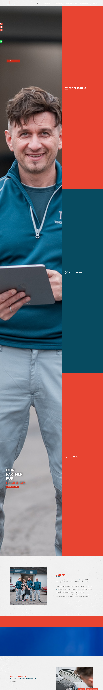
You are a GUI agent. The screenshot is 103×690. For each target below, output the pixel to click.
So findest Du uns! (13, 60)
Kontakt (94, 3)
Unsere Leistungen (71, 3)
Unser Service (58, 3)
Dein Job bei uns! (12, 486)
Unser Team (32, 3)
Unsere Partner (84, 3)
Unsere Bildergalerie (45, 3)
